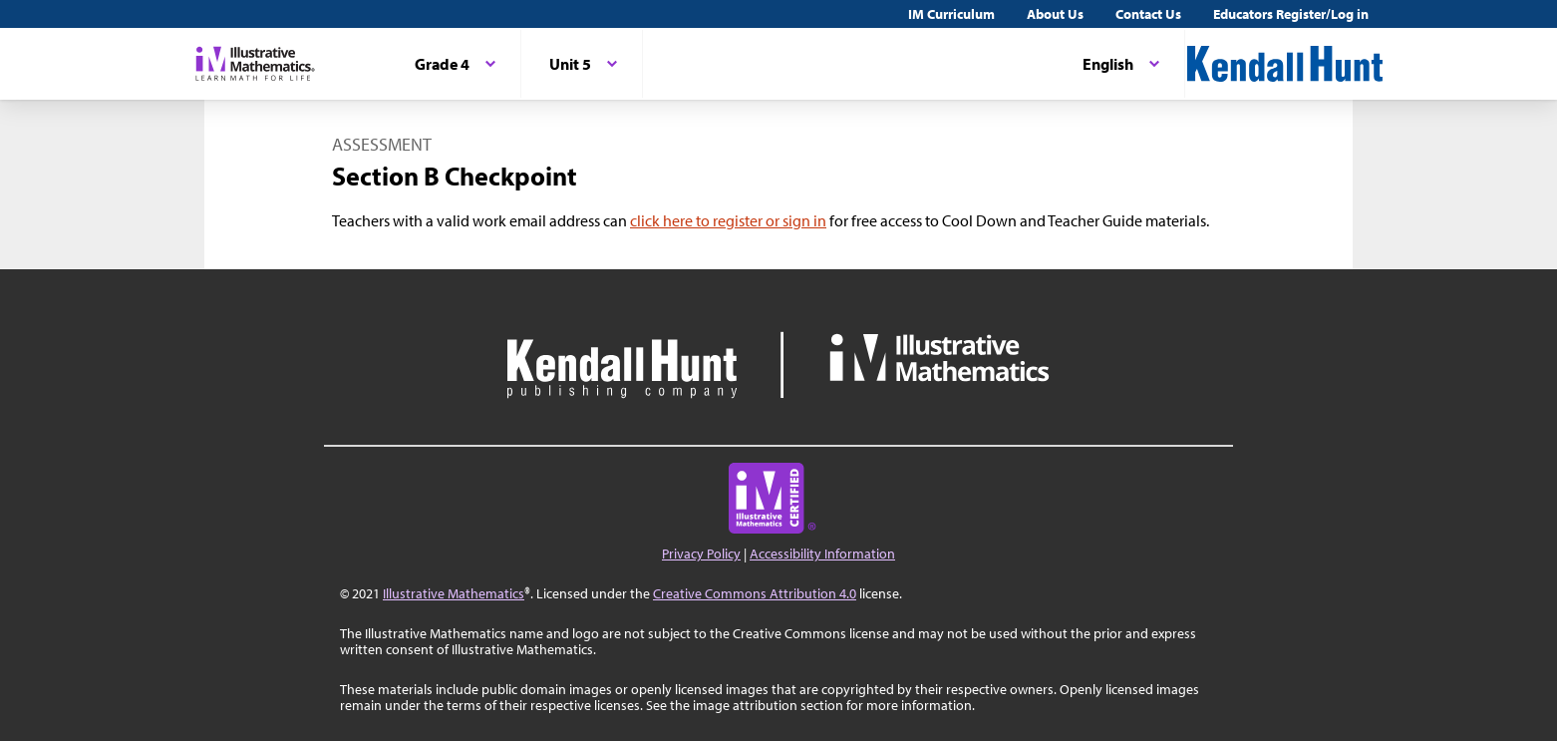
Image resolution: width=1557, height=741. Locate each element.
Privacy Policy (701, 553)
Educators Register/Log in (1291, 14)
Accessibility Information (822, 553)
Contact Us (1148, 14)
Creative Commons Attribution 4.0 (754, 593)
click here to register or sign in (728, 220)
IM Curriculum (951, 14)
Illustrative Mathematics (453, 593)
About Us (1055, 14)
